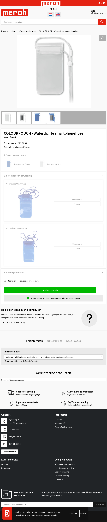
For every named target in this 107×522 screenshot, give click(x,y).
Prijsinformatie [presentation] (34, 341)
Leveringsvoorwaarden (64, 468)
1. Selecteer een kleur (15, 155)
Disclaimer (59, 479)
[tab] (35, 341)
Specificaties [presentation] (73, 341)
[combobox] (49, 22)
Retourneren (6, 468)
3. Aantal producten (14, 272)
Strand (15, 31)
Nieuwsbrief (60, 423)
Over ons (58, 419)
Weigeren (83, 513)
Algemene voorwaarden (65, 464)
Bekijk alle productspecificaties (18, 147)
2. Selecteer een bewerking (18, 175)
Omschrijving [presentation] (54, 341)
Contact (4, 464)
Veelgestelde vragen (63, 427)
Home (3, 31)
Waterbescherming (28, 31)
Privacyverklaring (62, 475)
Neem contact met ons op (14, 322)
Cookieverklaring (62, 472)
